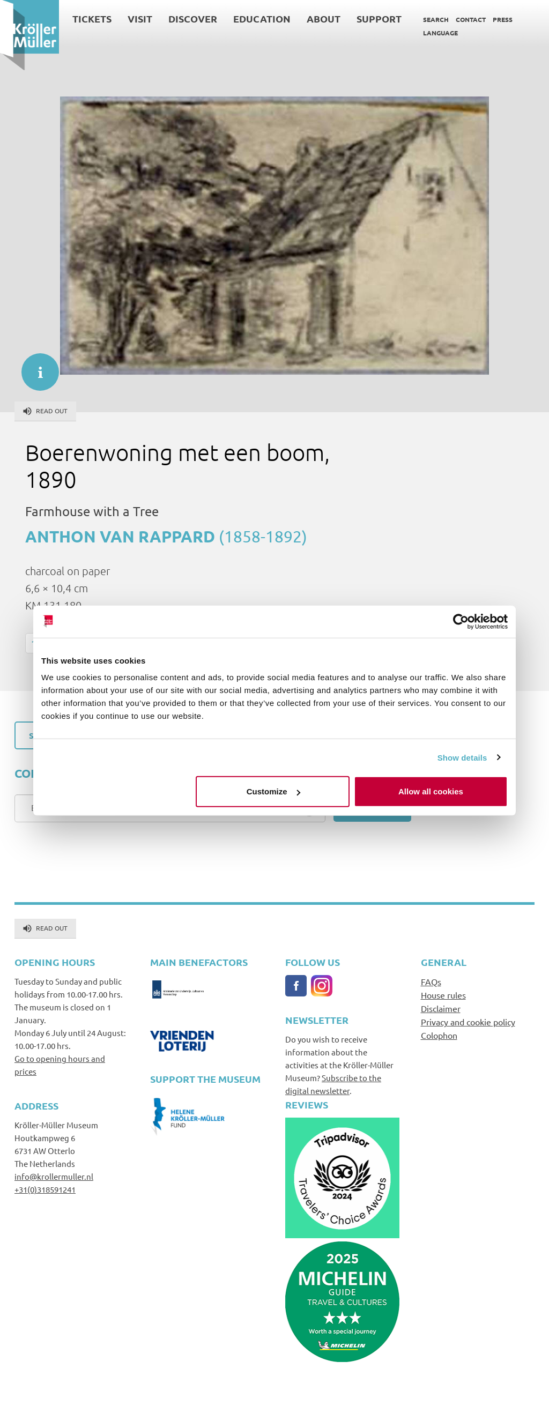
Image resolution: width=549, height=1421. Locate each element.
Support (379, 18)
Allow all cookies (430, 791)
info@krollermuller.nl (53, 1176)
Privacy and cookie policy (468, 1021)
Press (503, 19)
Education (262, 18)
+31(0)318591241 (45, 1189)
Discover (192, 18)
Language (440, 32)
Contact (471, 19)
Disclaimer (441, 1008)
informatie (34, 366)
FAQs (431, 981)
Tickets (92, 18)
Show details (462, 757)
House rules (443, 995)
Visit (140, 18)
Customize (273, 791)
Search (436, 19)
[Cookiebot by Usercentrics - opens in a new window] (461, 621)
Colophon (439, 1035)
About (323, 18)
